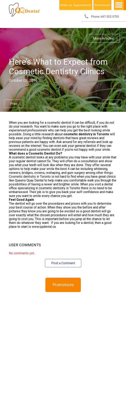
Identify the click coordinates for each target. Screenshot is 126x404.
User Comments (25, 245)
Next (112, 104)
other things (104, 173)
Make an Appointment (75, 5)
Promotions (102, 5)
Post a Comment (63, 263)
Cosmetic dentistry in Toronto (30, 176)
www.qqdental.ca (44, 227)
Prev (13, 104)
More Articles (103, 38)
